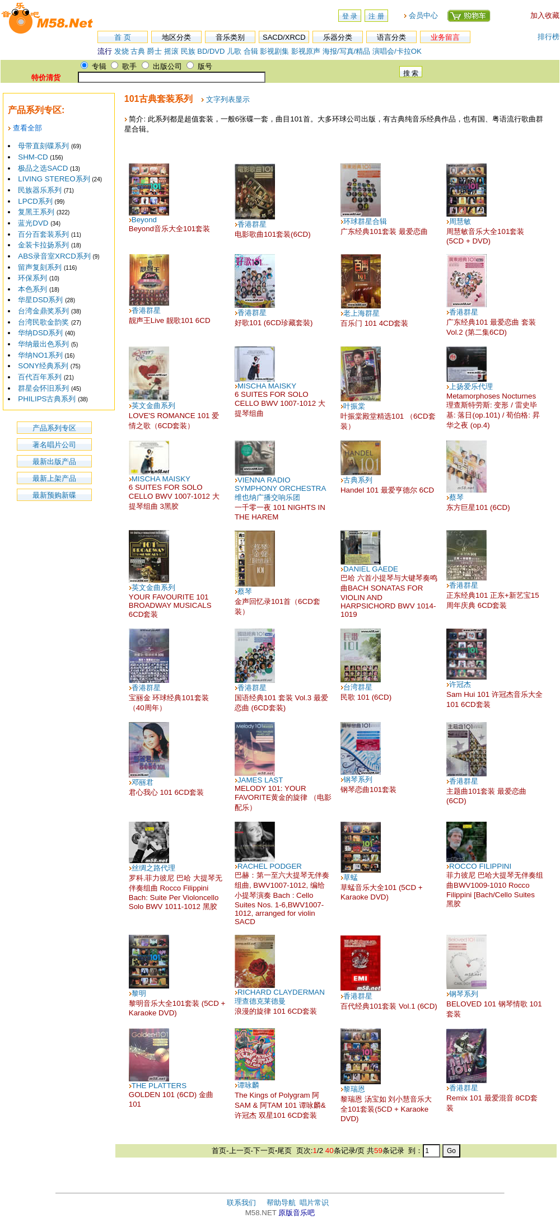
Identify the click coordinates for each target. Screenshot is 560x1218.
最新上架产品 (54, 478)
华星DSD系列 (40, 300)
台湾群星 (357, 687)
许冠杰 (460, 684)
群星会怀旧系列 (43, 388)
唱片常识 (314, 1202)
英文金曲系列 (153, 405)
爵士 (154, 51)
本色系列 (32, 289)
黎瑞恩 (354, 1089)
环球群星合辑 (365, 221)
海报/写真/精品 (346, 51)
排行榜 (548, 36)
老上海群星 (361, 313)
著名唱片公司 (54, 445)
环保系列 (32, 278)
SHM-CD (33, 157)
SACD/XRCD (284, 37)
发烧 (121, 51)
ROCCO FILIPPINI (480, 866)
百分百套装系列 (43, 234)
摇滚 (172, 51)
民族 (188, 51)
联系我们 (241, 1202)
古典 (137, 51)
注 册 (376, 16)
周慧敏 (460, 221)
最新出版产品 (54, 461)
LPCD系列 (35, 201)
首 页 (122, 37)
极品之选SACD (43, 168)
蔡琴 (456, 497)
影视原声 (305, 51)
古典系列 (357, 480)
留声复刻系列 (40, 267)
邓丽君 (142, 782)
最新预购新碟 (54, 495)
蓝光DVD (33, 223)
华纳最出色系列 (43, 344)
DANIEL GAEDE (370, 569)
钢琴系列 (357, 779)
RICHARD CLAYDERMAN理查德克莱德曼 (280, 996)
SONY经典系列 (43, 366)
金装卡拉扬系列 (43, 245)
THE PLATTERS (159, 1085)
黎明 (139, 993)
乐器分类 (337, 37)
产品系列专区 (54, 428)
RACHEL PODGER (269, 866)
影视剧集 (274, 51)
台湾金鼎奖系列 (43, 311)
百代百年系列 (40, 377)
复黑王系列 (36, 212)
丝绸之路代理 (153, 868)
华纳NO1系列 (40, 355)
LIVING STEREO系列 (54, 179)
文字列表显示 (228, 99)
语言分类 (391, 37)
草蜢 (350, 877)
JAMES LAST (260, 780)
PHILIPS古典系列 (47, 399)
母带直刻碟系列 (43, 146)
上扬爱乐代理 (471, 386)
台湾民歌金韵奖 (43, 322)
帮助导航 (281, 1202)
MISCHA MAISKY (266, 386)
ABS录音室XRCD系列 (54, 256)
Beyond (144, 220)
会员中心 (423, 15)
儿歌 (234, 51)
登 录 (349, 16)
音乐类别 (230, 37)
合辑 (251, 51)
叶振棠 (354, 406)
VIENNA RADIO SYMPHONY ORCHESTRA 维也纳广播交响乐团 (280, 489)
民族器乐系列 (40, 190)
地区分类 (176, 37)
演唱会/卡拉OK (397, 51)
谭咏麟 (248, 1085)
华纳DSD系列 (40, 333)
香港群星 (252, 224)
